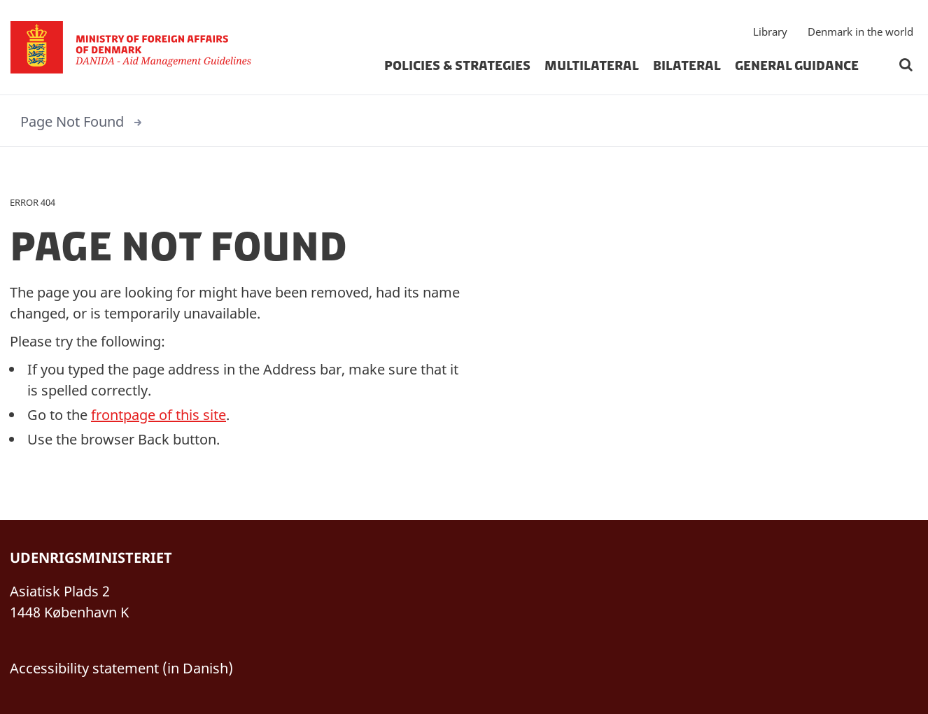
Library (770, 31)
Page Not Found (72, 121)
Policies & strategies (457, 66)
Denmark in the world (860, 31)
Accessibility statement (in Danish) (121, 668)
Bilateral (687, 66)
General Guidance (797, 66)
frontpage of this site (158, 414)
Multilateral (591, 66)
